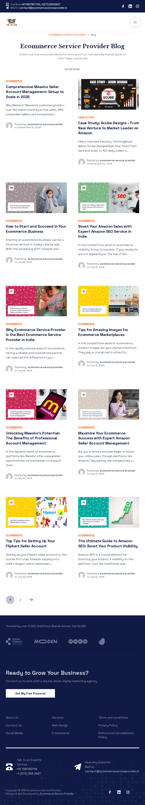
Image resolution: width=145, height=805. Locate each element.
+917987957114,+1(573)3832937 (40, 4)
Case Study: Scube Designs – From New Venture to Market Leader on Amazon (108, 127)
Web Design (60, 725)
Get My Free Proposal (30, 693)
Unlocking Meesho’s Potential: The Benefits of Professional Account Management (33, 438)
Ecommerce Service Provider (57, 793)
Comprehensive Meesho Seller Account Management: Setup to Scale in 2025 (35, 91)
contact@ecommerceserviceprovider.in (43, 7)
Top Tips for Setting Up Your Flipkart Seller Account (30, 543)
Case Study (86, 117)
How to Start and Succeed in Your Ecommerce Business (36, 229)
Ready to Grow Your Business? (47, 672)
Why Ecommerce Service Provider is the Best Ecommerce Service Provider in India (36, 334)
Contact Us (14, 725)
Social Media (14, 733)
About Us (12, 717)
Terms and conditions (113, 717)
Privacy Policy (108, 725)
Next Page (31, 600)
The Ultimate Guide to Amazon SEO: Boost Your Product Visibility (108, 543)
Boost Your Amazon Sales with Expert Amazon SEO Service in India (105, 231)
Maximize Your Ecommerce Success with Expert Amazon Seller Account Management (104, 438)
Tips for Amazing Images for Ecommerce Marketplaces (103, 332)
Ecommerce (14, 81)
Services (58, 717)
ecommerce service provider (45, 124)
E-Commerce (60, 733)
